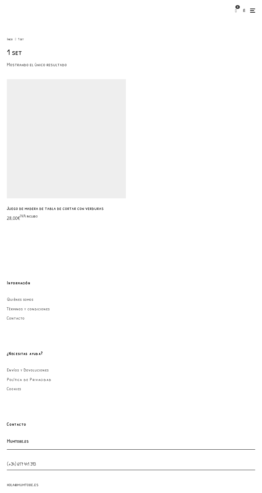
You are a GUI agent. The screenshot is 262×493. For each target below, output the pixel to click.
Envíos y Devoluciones (28, 256)
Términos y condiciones (28, 195)
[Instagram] (141, 424)
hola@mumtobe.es (23, 370)
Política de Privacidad (29, 265)
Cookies (14, 275)
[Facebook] (133, 424)
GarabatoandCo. (180, 476)
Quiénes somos (20, 185)
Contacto (16, 204)
